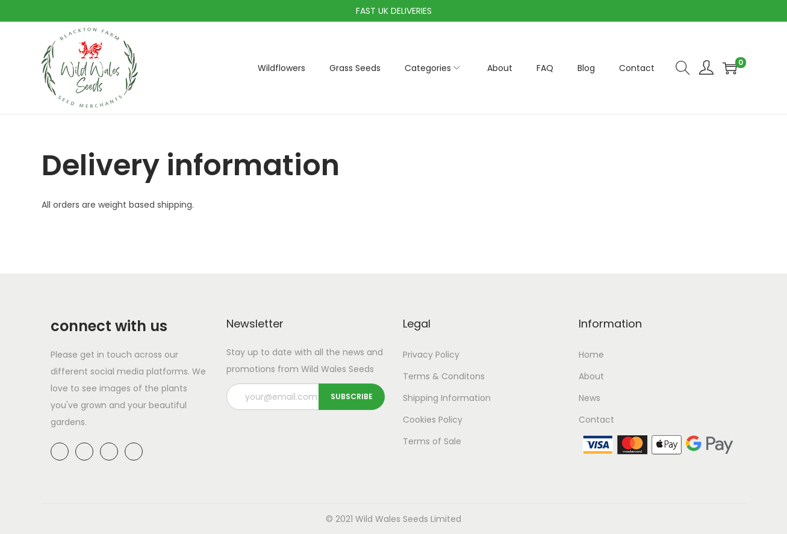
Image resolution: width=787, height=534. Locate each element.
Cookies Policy (432, 420)
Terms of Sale (432, 441)
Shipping (420, 398)
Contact (596, 420)
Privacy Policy (431, 355)
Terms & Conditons (444, 376)
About (591, 376)
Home (591, 355)
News (589, 398)
